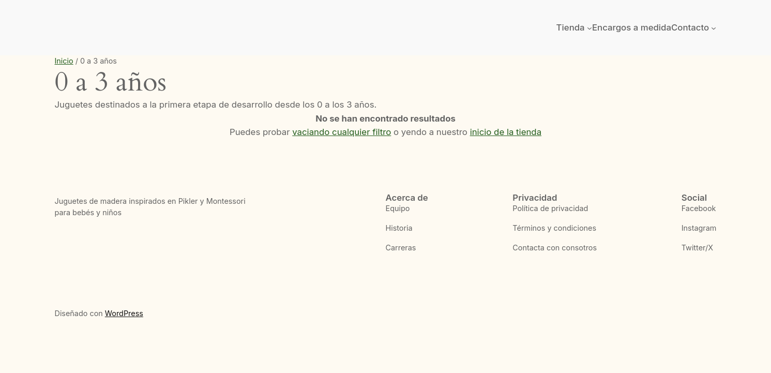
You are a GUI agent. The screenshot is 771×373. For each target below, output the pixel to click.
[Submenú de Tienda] (589, 27)
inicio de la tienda (505, 132)
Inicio (64, 60)
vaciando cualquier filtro (341, 132)
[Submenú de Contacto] (713, 27)
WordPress (124, 313)
